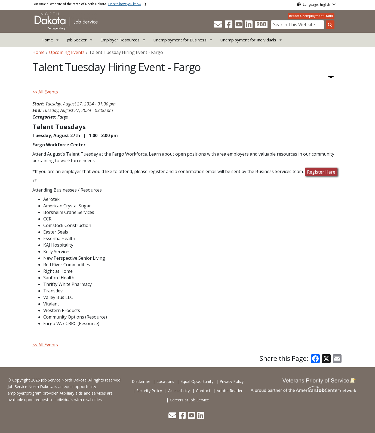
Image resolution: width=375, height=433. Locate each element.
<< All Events (45, 92)
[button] (218, 26)
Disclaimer (141, 381)
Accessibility (179, 390)
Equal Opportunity (196, 381)
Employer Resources (120, 40)
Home (47, 40)
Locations (165, 381)
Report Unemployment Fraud (311, 16)
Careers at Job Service (189, 399)
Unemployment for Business (180, 40)
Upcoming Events (67, 52)
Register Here (321, 172)
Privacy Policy (232, 381)
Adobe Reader (229, 390)
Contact (203, 390)
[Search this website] (330, 24)
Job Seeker (77, 40)
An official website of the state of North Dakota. (87, 4)
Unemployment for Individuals (248, 40)
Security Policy (149, 390)
